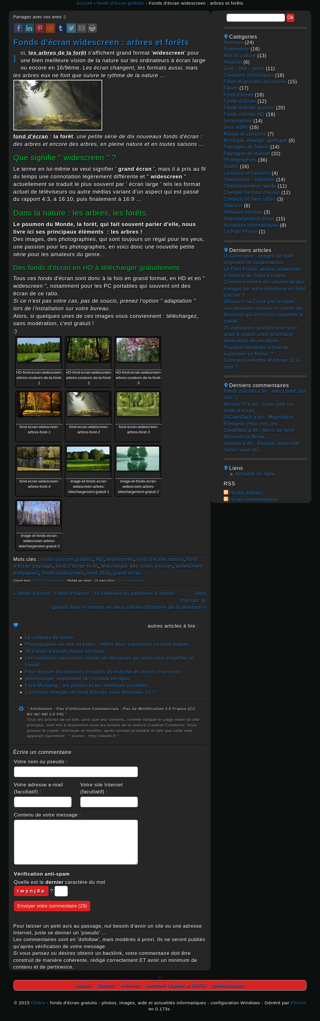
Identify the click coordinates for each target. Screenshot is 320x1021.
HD (100, 559)
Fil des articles (245, 492)
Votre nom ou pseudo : (41, 762)
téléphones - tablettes (249, 179)
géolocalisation (228, 985)
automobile (236, 49)
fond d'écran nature (160, 559)
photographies (240, 160)
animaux (233, 42)
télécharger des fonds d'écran (137, 566)
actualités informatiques (251, 225)
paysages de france (246, 146)
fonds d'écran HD (244, 114)
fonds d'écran (240, 101)
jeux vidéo (236, 127)
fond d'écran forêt (77, 566)
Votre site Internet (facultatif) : (101, 788)
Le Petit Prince (240, 231)
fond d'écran (238, 94)
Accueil (84, 3)
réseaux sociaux (243, 212)
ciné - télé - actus (244, 68)
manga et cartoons (245, 134)
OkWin (38, 1002)
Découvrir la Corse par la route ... (262, 301)
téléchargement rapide (250, 186)
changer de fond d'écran (252, 192)
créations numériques (249, 75)
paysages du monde (247, 153)
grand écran (127, 573)
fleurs (231, 88)
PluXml (298, 1002)
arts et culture (240, 55)
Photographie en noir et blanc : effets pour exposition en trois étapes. (108, 644)
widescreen (120, 559)
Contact (106, 985)
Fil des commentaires (253, 499)
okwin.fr (233, 205)
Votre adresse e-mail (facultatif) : (38, 788)
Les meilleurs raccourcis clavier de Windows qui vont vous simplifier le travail (264, 315)
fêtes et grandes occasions (255, 81)
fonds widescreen (63, 573)
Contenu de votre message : (47, 815)
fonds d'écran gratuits (120, 3)
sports (231, 166)
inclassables (238, 120)
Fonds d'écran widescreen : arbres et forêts (101, 42)
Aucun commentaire (131, 580)
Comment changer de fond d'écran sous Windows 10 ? (90, 692)
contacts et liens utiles (250, 199)
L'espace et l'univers (247, 173)
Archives (130, 985)
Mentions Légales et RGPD (175, 985)
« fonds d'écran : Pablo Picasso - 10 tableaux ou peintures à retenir (94, 593)
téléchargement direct (249, 218)
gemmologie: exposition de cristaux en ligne (77, 678)
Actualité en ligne (255, 473)
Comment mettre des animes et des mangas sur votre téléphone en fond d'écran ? (265, 289)
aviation (233, 62)
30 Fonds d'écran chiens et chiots (65, 651)
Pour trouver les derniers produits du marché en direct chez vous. (103, 672)
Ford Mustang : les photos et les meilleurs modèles (86, 685)
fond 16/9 (98, 573)
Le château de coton (49, 638)
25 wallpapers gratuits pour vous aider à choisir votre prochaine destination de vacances (261, 335)
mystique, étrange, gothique (255, 140)
